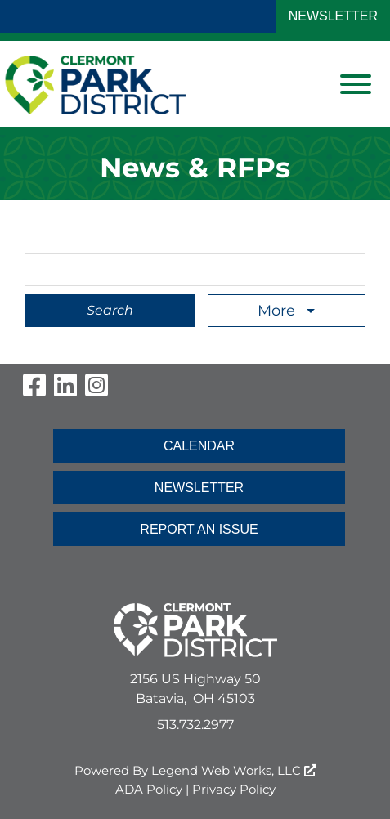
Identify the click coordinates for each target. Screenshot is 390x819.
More (278, 311)
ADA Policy (148, 789)
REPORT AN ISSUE (199, 529)
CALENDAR (199, 446)
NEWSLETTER (333, 16)
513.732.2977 (195, 724)
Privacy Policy (234, 789)
